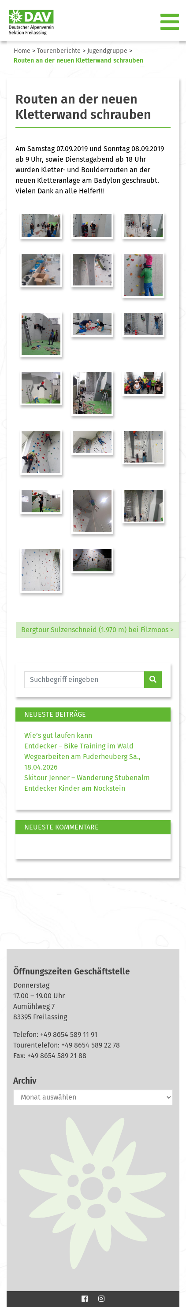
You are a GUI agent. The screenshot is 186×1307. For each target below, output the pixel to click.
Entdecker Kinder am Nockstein (74, 788)
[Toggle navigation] (170, 22)
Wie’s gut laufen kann (58, 735)
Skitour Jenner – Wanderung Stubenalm (87, 778)
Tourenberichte (59, 51)
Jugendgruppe (107, 51)
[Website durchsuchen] (84, 679)
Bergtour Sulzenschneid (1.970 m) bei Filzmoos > (97, 630)
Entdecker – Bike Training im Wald (79, 746)
